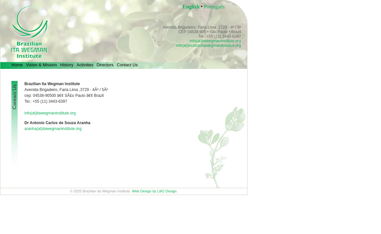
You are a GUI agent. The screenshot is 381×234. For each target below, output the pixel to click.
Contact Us (127, 64)
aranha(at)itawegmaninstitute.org (52, 128)
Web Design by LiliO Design (154, 191)
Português (214, 6)
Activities (85, 64)
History (66, 64)
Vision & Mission (41, 64)
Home (17, 64)
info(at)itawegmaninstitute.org (215, 41)
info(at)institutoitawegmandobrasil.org (208, 45)
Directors (105, 64)
